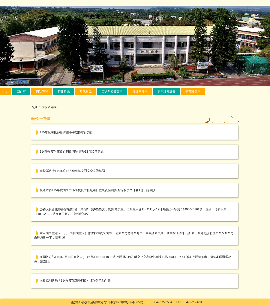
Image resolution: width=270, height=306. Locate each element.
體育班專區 (192, 91)
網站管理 (42, 91)
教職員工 (86, 91)
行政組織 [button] (64, 91)
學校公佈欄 (48, 107)
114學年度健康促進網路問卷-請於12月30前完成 (72, 151)
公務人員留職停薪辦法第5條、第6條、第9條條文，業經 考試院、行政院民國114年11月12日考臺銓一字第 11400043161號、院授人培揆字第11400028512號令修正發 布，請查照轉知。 (130, 211)
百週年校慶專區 (112, 91)
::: (5, 91)
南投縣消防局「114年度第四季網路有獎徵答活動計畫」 (77, 280)
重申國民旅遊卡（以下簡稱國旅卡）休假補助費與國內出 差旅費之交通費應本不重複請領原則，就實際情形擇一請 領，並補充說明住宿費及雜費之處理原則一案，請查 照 (133, 235)
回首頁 (21, 91)
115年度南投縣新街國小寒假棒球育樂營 (66, 132)
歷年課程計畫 (167, 91)
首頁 (34, 107)
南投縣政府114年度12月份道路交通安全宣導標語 (72, 170)
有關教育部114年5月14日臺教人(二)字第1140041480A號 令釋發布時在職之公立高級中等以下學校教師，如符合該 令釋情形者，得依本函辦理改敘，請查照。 (132, 259)
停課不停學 (140, 91)
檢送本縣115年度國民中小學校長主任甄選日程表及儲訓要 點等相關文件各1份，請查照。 (99, 190)
